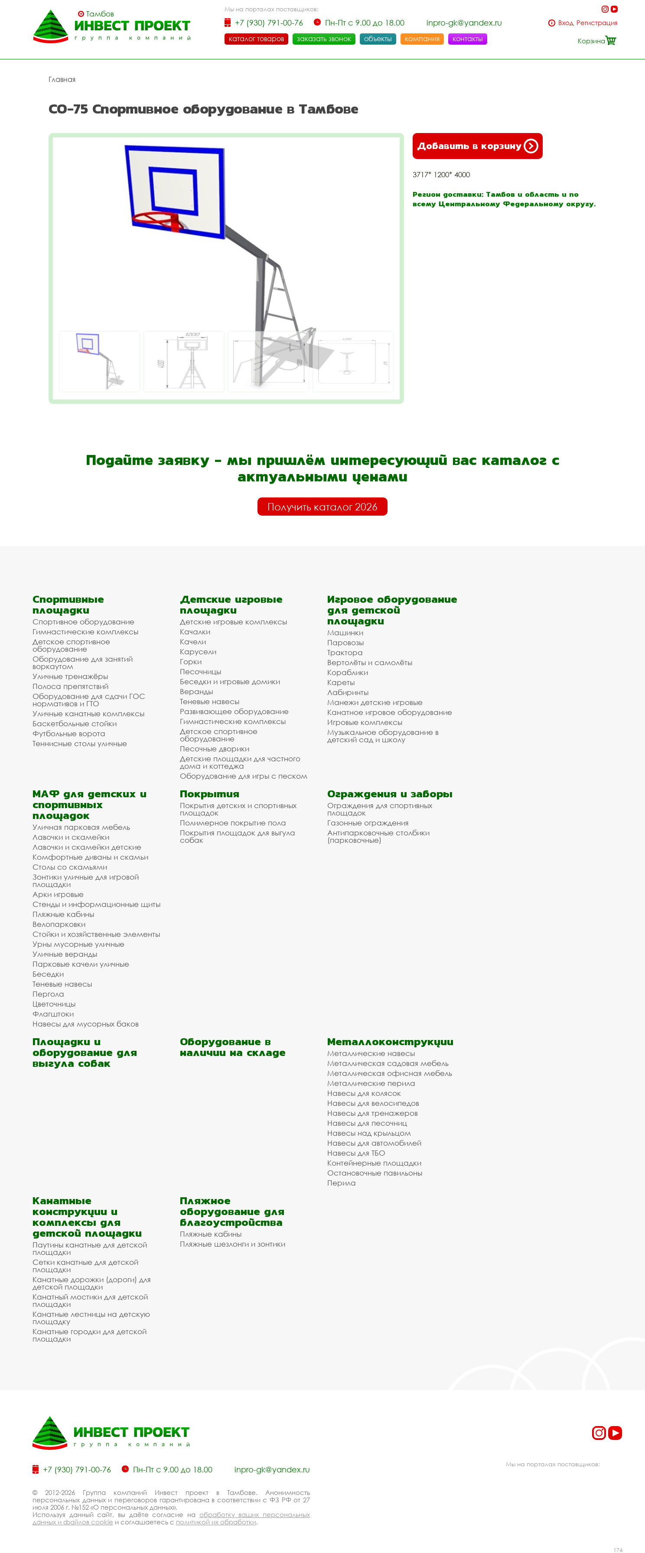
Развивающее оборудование (234, 711)
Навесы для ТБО (356, 1152)
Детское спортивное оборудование (71, 644)
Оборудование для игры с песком (243, 775)
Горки (191, 661)
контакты (468, 38)
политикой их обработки (216, 1521)
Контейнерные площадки (374, 1162)
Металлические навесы (371, 1052)
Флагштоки (53, 1013)
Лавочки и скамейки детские (87, 846)
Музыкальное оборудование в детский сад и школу (383, 735)
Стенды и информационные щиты (96, 903)
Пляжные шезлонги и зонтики (232, 1243)
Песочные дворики (214, 748)
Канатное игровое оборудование (389, 711)
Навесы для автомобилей (374, 1142)
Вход (565, 22)
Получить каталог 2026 (322, 506)
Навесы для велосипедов (373, 1102)
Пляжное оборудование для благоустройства (232, 1211)
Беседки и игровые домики (230, 681)
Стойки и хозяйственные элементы (96, 933)
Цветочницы (54, 1003)
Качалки (195, 631)
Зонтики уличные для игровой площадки (86, 880)
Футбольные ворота (69, 733)
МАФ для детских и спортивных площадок (90, 804)
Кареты (341, 682)
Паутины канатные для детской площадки (90, 1248)
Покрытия (209, 793)
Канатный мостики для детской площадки (90, 1300)
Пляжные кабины (63, 913)
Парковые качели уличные (81, 963)
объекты (378, 38)
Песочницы (200, 671)
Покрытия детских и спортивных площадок (238, 808)
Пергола (48, 993)
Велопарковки (59, 923)
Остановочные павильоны (374, 1172)
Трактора (345, 652)
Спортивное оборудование (83, 621)
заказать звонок (324, 38)
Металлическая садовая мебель (388, 1062)
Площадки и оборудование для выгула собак (85, 1052)
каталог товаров (256, 38)
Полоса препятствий (70, 685)
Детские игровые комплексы (233, 621)
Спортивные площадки (68, 604)
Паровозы (345, 642)
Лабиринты (347, 691)
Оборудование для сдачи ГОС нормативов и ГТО (89, 699)
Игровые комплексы (364, 721)
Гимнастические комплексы (85, 631)
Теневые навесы (209, 701)
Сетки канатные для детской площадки (85, 1265)
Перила (341, 1182)
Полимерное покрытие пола (233, 822)
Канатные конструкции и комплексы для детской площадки (87, 1216)
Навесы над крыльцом (369, 1132)
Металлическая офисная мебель (389, 1072)
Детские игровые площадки (231, 604)
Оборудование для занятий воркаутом (83, 662)
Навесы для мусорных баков (86, 1023)
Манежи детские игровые (375, 701)
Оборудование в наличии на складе (233, 1046)
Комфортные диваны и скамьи (90, 856)
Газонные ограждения (368, 822)
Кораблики (347, 672)
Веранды (196, 691)
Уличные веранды (65, 953)
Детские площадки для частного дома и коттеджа (240, 761)
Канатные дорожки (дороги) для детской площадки (92, 1282)
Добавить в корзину (477, 145)
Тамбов (100, 14)
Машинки (345, 632)
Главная (62, 79)
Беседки (48, 973)
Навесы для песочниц (367, 1122)
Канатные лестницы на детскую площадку (91, 1317)
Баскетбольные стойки (75, 723)
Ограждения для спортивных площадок (379, 808)
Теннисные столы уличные (80, 743)
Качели (193, 641)
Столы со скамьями (70, 866)
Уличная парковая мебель (81, 826)
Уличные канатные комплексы (88, 713)
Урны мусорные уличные (78, 943)
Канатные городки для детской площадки (90, 1334)
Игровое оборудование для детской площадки (392, 609)
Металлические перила (371, 1082)
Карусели (198, 651)
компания (422, 38)
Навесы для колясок (364, 1092)
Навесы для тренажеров (372, 1112)
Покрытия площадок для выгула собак (237, 835)
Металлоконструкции (390, 1041)
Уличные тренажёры (70, 675)
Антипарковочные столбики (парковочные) (378, 835)
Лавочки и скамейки (71, 836)
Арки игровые (58, 893)
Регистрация (597, 22)
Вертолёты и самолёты (369, 662)
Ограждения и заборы (390, 793)
